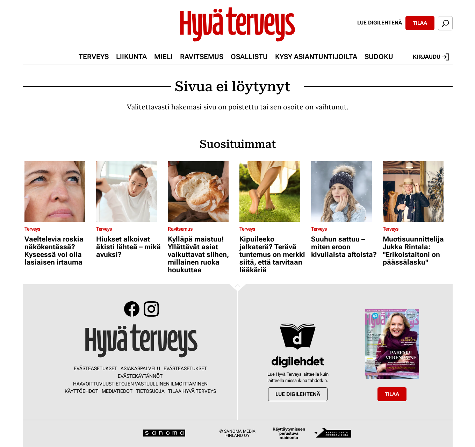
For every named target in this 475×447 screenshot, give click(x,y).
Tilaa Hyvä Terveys (192, 391)
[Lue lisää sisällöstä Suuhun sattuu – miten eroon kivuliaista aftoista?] (345, 191)
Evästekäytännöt (140, 376)
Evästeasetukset (95, 368)
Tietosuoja (150, 391)
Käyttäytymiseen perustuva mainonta (289, 433)
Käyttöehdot (81, 391)
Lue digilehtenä (379, 23)
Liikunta (131, 56)
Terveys (94, 56)
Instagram (151, 309)
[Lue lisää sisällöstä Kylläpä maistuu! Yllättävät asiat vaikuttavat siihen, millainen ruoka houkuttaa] (202, 191)
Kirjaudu (431, 56)
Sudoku (379, 56)
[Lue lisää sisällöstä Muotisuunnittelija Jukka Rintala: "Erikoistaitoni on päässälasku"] (417, 191)
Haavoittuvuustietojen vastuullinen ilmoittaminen (140, 384)
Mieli (163, 56)
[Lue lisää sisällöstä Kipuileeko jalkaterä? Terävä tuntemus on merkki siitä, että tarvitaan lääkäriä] (273, 191)
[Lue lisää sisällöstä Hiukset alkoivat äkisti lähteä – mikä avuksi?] (130, 191)
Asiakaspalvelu (140, 368)
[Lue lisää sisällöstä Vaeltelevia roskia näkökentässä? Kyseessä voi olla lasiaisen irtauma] (58, 191)
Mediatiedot (117, 391)
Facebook (131, 309)
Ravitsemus (201, 56)
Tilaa (420, 23)
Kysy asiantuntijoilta (316, 56)
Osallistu (249, 56)
